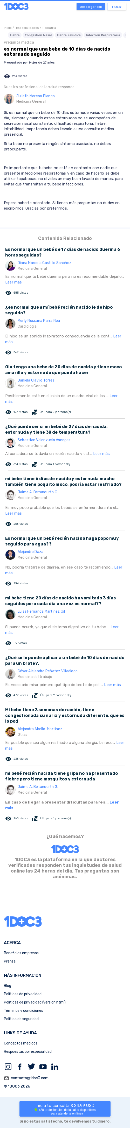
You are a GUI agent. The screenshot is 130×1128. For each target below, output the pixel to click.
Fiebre (14, 35)
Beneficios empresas (21, 953)
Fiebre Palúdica (69, 35)
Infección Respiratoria (103, 35)
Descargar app (91, 7)
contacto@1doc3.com (26, 1078)
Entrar (116, 7)
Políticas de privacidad (23, 994)
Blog (7, 986)
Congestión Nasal (38, 35)
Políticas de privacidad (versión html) (35, 1002)
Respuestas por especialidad (28, 1051)
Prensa (10, 961)
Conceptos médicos (20, 1043)
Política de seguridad (21, 1019)
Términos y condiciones (23, 1010)
